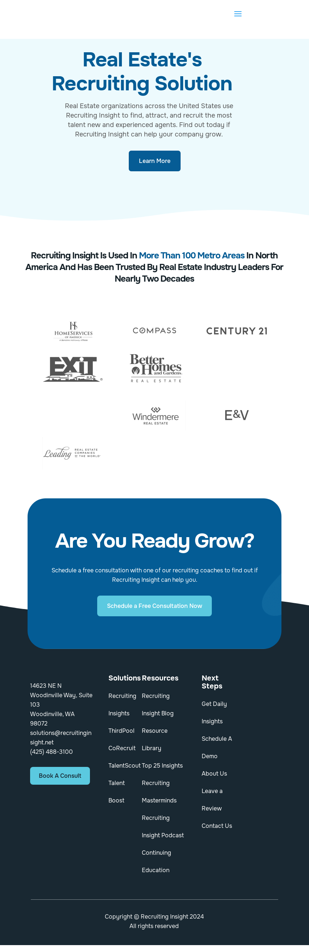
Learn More (154, 161)
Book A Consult (60, 776)
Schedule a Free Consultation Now (154, 606)
